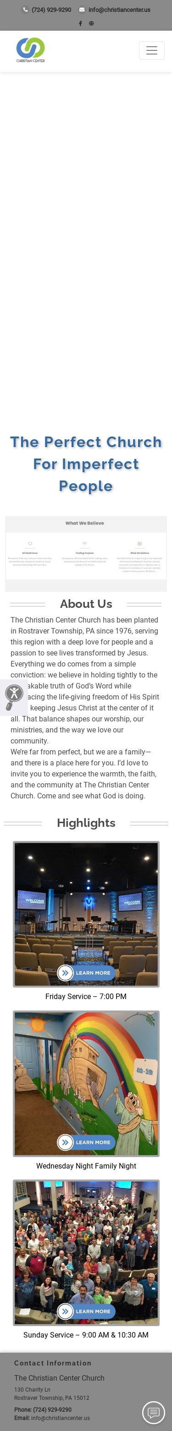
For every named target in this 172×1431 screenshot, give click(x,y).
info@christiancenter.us (114, 9)
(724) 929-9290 (46, 9)
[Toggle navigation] (152, 50)
